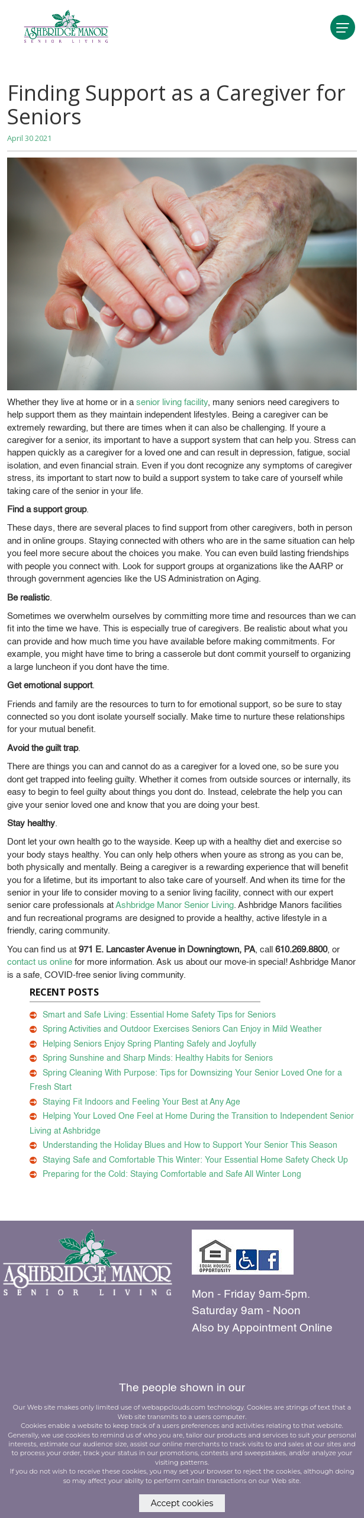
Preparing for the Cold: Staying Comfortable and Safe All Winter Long (172, 1174)
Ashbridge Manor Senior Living (174, 905)
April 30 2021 (29, 138)
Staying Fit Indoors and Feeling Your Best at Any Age (141, 1102)
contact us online (39, 962)
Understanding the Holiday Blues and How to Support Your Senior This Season (190, 1145)
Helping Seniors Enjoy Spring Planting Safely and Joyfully (149, 1044)
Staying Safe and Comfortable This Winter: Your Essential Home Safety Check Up (195, 1160)
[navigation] (342, 27)
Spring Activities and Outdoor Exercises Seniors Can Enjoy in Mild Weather (182, 1029)
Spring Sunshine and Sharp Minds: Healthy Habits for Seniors (158, 1058)
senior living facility (172, 402)
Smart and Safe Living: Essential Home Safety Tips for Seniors (159, 1015)
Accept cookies (182, 1503)
